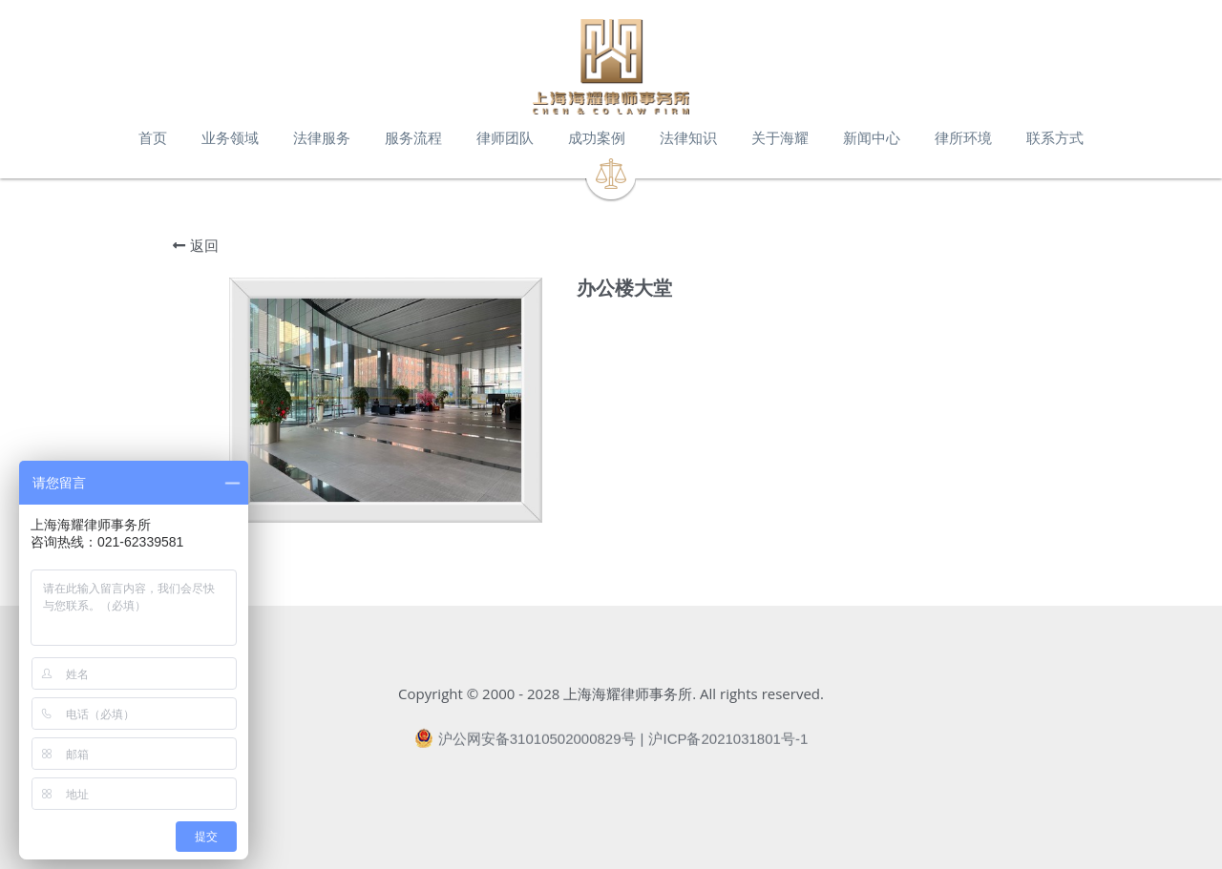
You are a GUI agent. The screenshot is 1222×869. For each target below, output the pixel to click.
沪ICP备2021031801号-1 (728, 745)
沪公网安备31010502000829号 (525, 745)
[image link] (611, 66)
